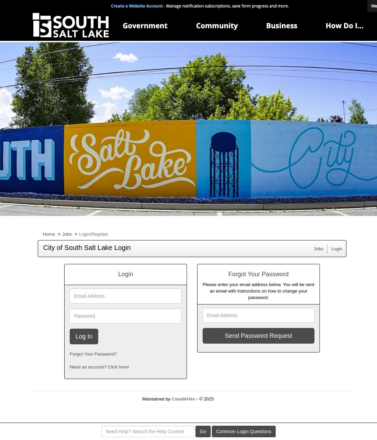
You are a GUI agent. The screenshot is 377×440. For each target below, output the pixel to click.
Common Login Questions (243, 431)
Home (49, 234)
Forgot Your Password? (93, 354)
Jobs (67, 234)
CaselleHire (183, 399)
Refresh (234, 399)
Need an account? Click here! (99, 367)
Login (336, 248)
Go (203, 431)
